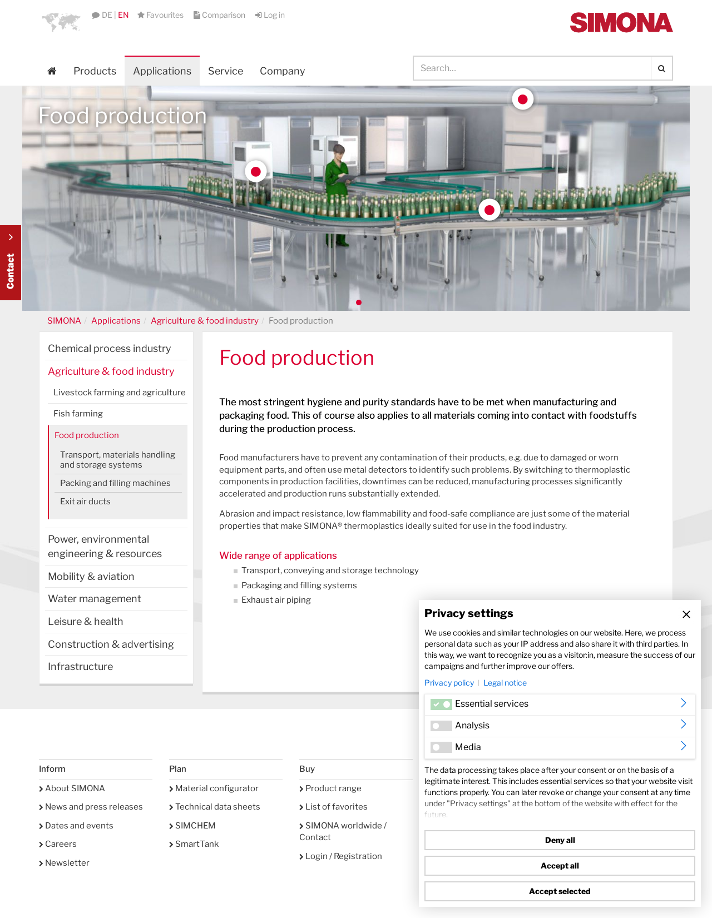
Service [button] (225, 71)
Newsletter (64, 863)
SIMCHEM (192, 826)
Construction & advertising (111, 644)
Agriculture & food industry (205, 321)
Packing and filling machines (115, 483)
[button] (61, 22)
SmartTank (194, 844)
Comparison (220, 14)
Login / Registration (340, 856)
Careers (58, 844)
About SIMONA (72, 788)
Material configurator (214, 788)
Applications (162, 71)
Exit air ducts (85, 502)
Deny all (560, 840)
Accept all (560, 865)
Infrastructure (80, 666)
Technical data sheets (214, 807)
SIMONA (64, 321)
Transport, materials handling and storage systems (117, 460)
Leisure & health (85, 621)
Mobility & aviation (91, 576)
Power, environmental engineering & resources (105, 546)
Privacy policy (449, 682)
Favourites (161, 14)
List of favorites (333, 807)
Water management (94, 598)
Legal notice (505, 682)
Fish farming (78, 414)
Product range (330, 788)
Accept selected (560, 891)
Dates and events (76, 826)
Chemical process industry (109, 348)
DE (107, 14)
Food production (87, 435)
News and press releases (91, 807)
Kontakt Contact (10, 262)
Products (94, 71)
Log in (270, 14)
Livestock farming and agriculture (119, 393)
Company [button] (282, 71)
